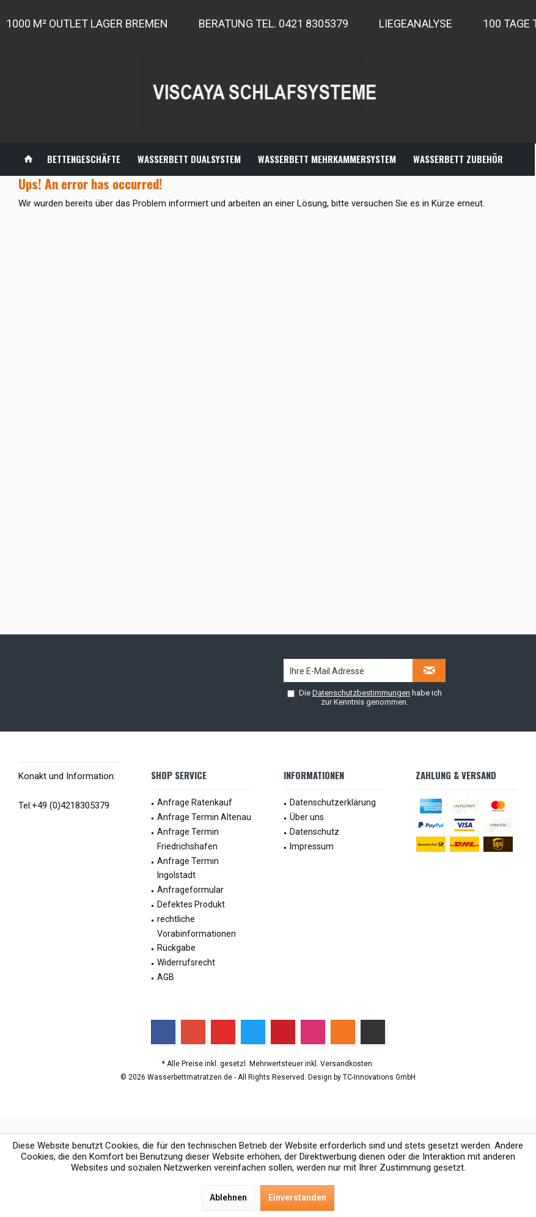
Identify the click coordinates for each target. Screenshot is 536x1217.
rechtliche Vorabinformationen (196, 926)
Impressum (312, 846)
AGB (165, 977)
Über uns (307, 817)
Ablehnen (228, 1197)
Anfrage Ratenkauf (194, 802)
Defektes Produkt (191, 904)
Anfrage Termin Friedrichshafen (188, 839)
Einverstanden (297, 1197)
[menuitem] (28, 159)
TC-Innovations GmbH (379, 1077)
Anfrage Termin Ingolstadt (188, 868)
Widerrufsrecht (186, 962)
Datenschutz (314, 832)
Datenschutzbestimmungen (361, 692)
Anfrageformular (190, 890)
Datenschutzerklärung (333, 802)
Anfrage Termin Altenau (204, 817)
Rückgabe (176, 948)
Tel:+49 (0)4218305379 (63, 805)
